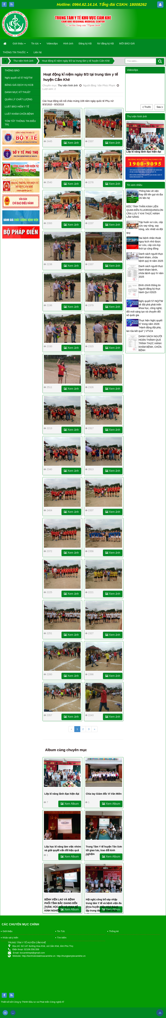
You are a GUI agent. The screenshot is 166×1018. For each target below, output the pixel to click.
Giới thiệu (7, 931)
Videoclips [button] (52, 43)
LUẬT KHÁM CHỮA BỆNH (19, 113)
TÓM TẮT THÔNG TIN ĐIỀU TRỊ (20, 123)
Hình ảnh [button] (68, 43)
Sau (160, 107)
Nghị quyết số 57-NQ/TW (18, 77)
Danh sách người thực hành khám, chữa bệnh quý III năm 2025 (151, 257)
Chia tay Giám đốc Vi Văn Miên (104, 793)
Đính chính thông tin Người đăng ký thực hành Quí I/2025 (150, 289)
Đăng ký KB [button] (85, 43)
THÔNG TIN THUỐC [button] (15, 53)
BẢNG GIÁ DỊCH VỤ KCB (19, 84)
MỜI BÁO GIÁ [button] (127, 43)
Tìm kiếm (61, 937)
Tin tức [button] (36, 44)
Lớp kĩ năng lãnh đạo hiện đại (61, 793)
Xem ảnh (71, 142)
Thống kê (114, 931)
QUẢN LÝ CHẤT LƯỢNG (18, 99)
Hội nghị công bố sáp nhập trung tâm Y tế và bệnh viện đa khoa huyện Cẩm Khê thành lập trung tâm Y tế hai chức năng (104, 907)
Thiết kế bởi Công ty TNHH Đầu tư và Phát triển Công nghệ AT (32, 1002)
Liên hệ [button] (38, 52)
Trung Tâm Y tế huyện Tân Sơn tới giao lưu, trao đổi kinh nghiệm (104, 850)
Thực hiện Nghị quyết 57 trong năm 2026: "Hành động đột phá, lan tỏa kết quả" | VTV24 (144, 325)
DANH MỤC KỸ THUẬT (18, 92)
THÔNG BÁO (12, 70)
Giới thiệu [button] (19, 44)
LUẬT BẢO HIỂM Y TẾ (17, 106)
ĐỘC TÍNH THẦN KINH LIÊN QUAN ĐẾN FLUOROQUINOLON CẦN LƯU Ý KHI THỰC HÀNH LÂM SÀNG (144, 211)
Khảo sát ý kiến (10, 937)
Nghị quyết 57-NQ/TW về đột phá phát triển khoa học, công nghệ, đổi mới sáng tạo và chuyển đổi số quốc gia (144, 308)
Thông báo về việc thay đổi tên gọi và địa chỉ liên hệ (151, 194)
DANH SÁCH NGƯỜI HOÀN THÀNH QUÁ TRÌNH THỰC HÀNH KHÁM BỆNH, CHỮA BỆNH (150, 343)
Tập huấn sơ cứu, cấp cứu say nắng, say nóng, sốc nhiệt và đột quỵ (144, 227)
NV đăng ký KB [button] (105, 43)
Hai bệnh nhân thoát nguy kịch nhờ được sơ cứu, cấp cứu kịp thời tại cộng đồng (150, 243)
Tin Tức (61, 931)
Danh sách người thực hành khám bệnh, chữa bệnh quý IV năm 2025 (151, 271)
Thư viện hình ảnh (68, 85)
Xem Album (70, 803)
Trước (146, 107)
